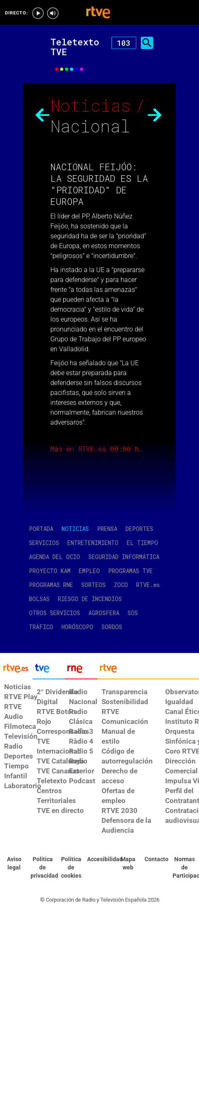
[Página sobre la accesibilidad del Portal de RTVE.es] (99, 859)
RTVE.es (148, 585)
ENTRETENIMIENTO (92, 543)
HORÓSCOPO (77, 627)
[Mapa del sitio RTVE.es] (128, 863)
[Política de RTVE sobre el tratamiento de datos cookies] (71, 867)
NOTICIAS (75, 529)
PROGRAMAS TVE (130, 571)
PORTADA (41, 529)
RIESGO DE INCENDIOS (90, 599)
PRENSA (107, 529)
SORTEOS (93, 585)
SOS (133, 613)
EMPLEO (89, 571)
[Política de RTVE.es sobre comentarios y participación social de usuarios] (185, 867)
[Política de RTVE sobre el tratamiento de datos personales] (43, 867)
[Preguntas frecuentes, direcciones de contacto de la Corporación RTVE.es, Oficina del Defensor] (156, 859)
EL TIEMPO (142, 543)
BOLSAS (39, 599)
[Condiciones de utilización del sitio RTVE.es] (14, 863)
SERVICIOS (44, 543)
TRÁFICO (41, 627)
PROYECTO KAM (50, 571)
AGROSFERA (103, 613)
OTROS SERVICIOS (54, 613)
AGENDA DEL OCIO (54, 557)
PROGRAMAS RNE (51, 585)
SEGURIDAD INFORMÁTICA (123, 557)
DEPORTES (139, 529)
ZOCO (121, 585)
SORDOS (112, 627)
